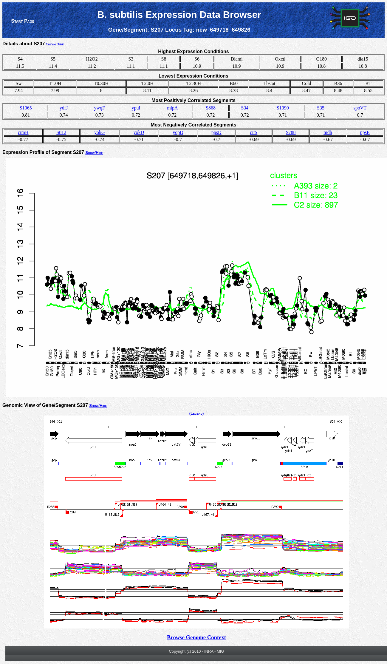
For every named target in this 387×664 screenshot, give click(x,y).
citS (253, 132)
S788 (291, 132)
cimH (23, 132)
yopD (178, 132)
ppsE (365, 132)
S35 (320, 107)
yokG (99, 132)
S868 (211, 107)
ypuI (135, 107)
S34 (244, 107)
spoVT (360, 107)
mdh (327, 132)
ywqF (99, 107)
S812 (61, 132)
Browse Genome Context (196, 637)
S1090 (283, 107)
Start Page (22, 21)
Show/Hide (55, 44)
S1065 (26, 107)
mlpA (172, 107)
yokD (139, 132)
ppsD (216, 132)
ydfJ (64, 107)
